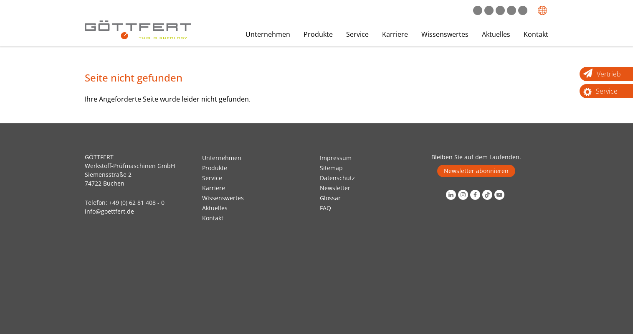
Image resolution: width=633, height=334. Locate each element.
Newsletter (335, 188)
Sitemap (331, 168)
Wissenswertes (444, 34)
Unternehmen (268, 34)
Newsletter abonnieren (476, 171)
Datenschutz (337, 178)
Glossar (330, 198)
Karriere (395, 34)
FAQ (325, 208)
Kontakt (536, 34)
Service (357, 34)
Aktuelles (496, 34)
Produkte (318, 34)
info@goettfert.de (109, 211)
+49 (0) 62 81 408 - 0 (137, 203)
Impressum (336, 158)
